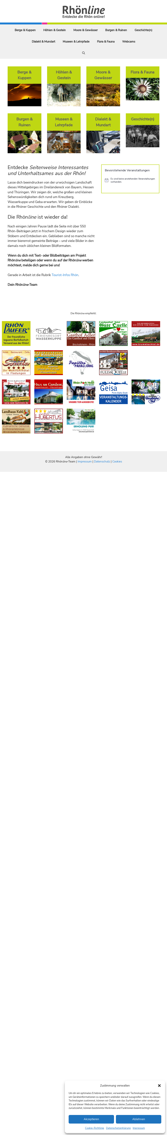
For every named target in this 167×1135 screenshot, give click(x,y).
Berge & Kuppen (25, 30)
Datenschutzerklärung (118, 1128)
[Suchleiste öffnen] (83, 53)
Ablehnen (138, 1119)
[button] (159, 1085)
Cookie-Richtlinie (94, 1128)
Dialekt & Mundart (43, 41)
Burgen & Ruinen (116, 30)
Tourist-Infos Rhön (65, 275)
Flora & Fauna (106, 41)
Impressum (139, 1128)
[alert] (130, 180)
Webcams (128, 41)
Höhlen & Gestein (54, 30)
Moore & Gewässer (85, 30)
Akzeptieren (91, 1119)
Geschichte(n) (143, 30)
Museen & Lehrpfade (76, 41)
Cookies (117, 461)
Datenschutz (102, 461)
